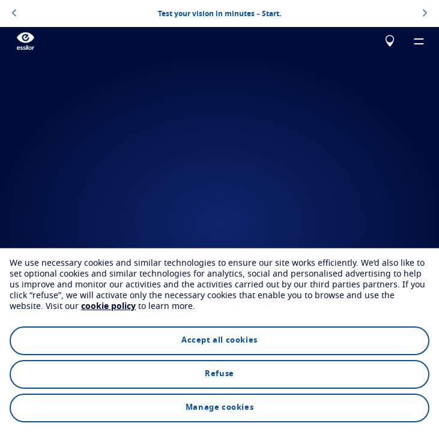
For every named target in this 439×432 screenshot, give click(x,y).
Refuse (219, 374)
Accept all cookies (219, 340)
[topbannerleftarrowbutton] (14, 13)
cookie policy (108, 306)
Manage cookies (219, 408)
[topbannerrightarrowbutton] (425, 13)
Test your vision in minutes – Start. (219, 13)
